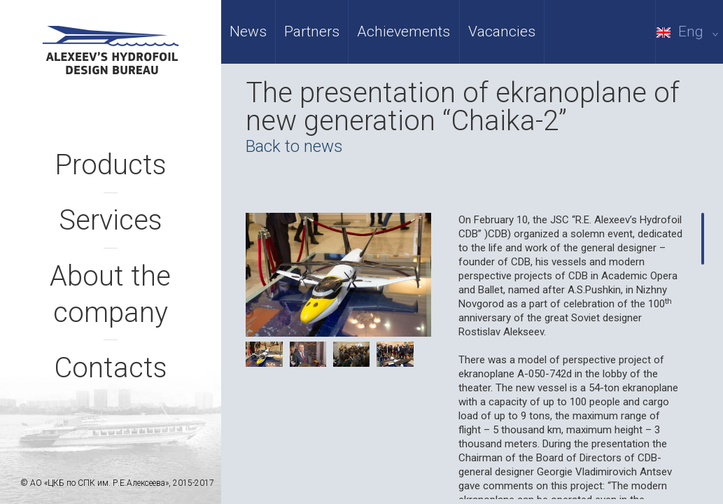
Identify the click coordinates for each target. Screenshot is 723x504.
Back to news (294, 146)
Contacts (110, 367)
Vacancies (501, 31)
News (248, 31)
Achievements (403, 31)
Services (110, 220)
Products (111, 164)
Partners (311, 31)
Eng (690, 31)
